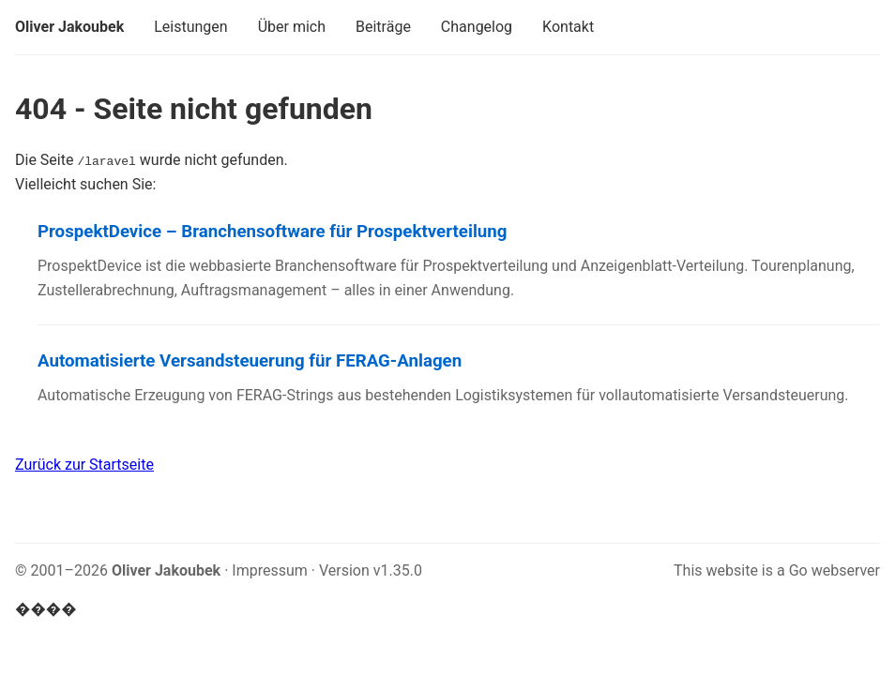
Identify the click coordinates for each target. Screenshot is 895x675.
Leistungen (190, 27)
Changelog (476, 27)
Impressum (270, 570)
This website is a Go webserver (777, 570)
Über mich (292, 27)
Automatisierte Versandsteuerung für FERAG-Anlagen (250, 361)
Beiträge (383, 27)
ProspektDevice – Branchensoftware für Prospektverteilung (272, 231)
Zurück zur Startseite (84, 464)
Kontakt (568, 27)
